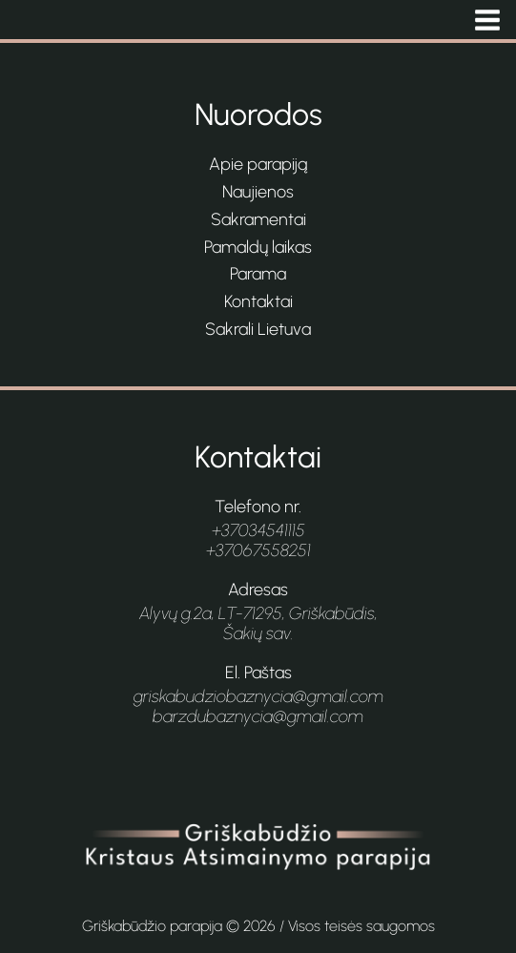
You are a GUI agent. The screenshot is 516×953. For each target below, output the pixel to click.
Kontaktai (258, 301)
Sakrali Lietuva (258, 329)
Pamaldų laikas (258, 247)
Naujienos (258, 191)
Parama (258, 273)
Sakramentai (258, 219)
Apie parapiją (258, 164)
